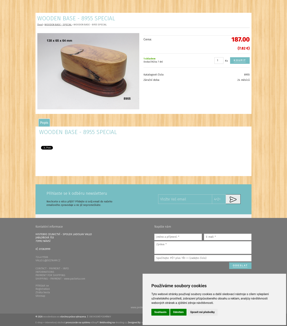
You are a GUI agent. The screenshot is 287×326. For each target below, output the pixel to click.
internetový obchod (55, 322)
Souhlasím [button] (160, 312)
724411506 (42, 257)
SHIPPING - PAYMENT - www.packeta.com (60, 278)
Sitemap (40, 295)
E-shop (39, 322)
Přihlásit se (42, 285)
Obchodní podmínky (100, 316)
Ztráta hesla (43, 292)
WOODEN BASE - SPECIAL (58, 24)
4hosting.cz (121, 322)
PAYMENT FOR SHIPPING (50, 275)
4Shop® (94, 322)
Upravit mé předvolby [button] (202, 312)
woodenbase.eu (51, 316)
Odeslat (240, 265)
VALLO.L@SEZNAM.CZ (48, 260)
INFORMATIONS (45, 272)
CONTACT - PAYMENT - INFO (52, 268)
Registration (43, 289)
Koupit (240, 60)
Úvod (40, 24)
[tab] (44, 122)
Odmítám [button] (178, 312)
